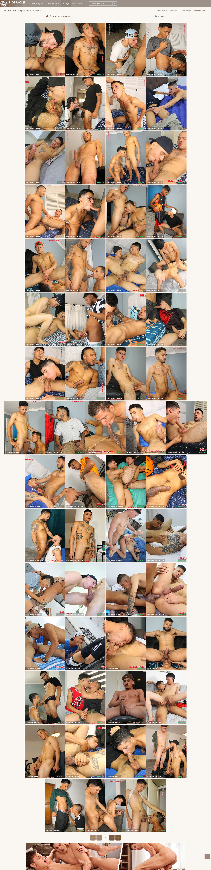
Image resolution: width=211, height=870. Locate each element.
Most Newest (162, 11)
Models (77, 3)
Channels (53, 3)
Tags (65, 3)
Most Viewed (186, 11)
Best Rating (174, 11)
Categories (38, 3)
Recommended (199, 11)
